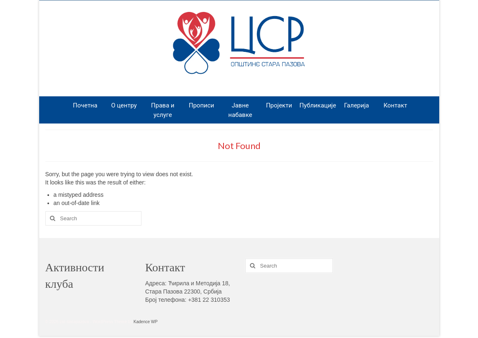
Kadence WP (146, 321)
